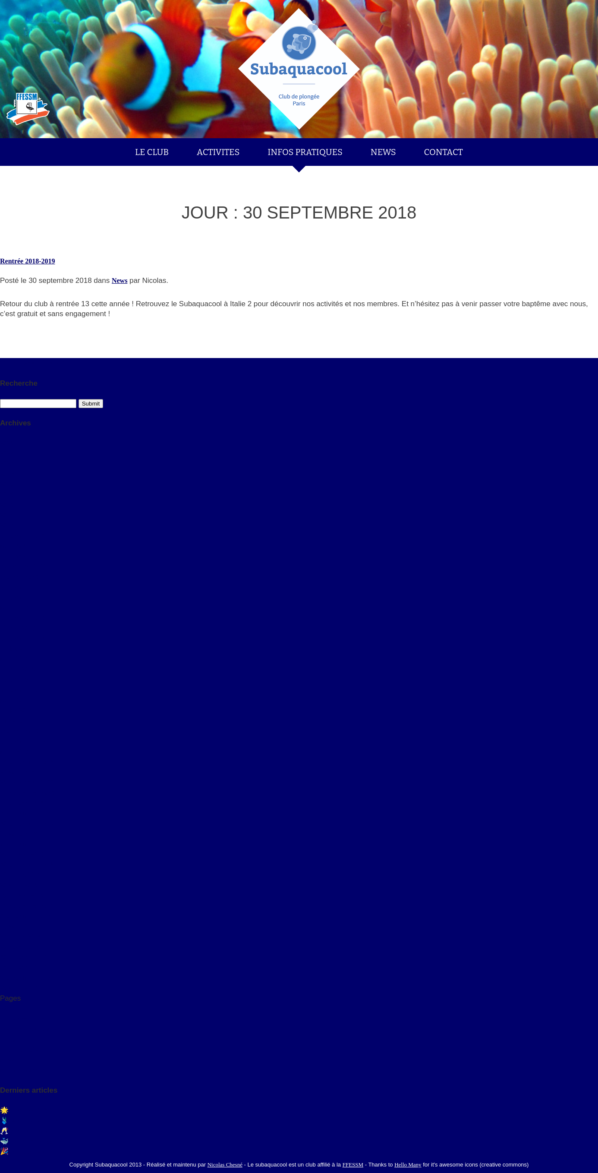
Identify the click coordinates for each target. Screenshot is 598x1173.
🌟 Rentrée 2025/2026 (32, 1110)
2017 (7, 484)
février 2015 (17, 669)
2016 (7, 494)
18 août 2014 (18, 926)
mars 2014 (15, 720)
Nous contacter (22, 1070)
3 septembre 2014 (25, 915)
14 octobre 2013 (23, 967)
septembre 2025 (23, 535)
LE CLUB (152, 152)
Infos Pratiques (22, 1018)
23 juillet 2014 (20, 936)
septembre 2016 (23, 617)
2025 (7, 443)
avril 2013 (14, 751)
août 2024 (14, 546)
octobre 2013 (19, 731)
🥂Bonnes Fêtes (23, 1131)
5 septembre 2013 (25, 977)
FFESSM (353, 1164)
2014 (7, 515)
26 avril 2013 (19, 988)
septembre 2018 (23, 597)
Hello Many (407, 1164)
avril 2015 (14, 659)
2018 (7, 474)
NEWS (383, 152)
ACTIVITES (218, 152)
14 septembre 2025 (27, 761)
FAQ (7, 1008)
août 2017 (14, 607)
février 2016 (17, 628)
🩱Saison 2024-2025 (30, 1120)
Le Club (12, 1039)
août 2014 (14, 700)
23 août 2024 (18, 772)
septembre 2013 (23, 741)
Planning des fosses (28, 1029)
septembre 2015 (23, 638)
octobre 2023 (19, 576)
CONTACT (443, 152)
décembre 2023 (22, 556)
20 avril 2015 (19, 885)
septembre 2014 (23, 690)
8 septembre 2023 (25, 813)
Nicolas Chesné (225, 1164)
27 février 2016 (22, 854)
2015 (7, 505)
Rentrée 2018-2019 (27, 261)
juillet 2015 (16, 649)
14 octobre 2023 (23, 803)
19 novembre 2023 (27, 792)
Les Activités (19, 1049)
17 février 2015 (22, 895)
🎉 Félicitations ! (25, 1151)
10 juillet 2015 (20, 874)
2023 (7, 463)
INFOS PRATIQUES (305, 152)
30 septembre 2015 (27, 864)
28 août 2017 (18, 833)
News (119, 280)
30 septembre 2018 (27, 823)
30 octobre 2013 (23, 957)
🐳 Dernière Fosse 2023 (34, 1141)
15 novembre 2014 (27, 906)
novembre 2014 (22, 679)
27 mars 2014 (19, 947)
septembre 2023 (23, 587)
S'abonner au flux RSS (33, 363)
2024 (7, 453)
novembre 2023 (22, 566)
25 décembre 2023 (26, 782)
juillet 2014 (16, 710)
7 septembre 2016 (25, 844)
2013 (7, 525)
